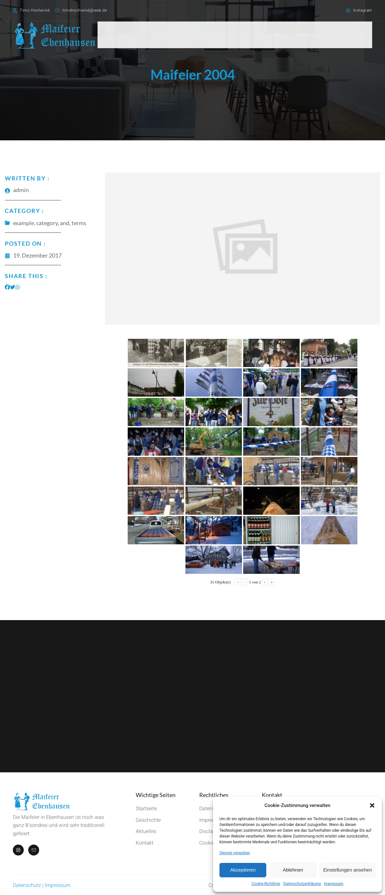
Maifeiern (270, 34)
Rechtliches (353, 34)
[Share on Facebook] (7, 287)
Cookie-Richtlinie (266, 884)
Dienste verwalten (234, 853)
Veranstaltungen (217, 34)
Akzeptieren (242, 870)
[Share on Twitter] (12, 287)
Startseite (165, 34)
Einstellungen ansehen (347, 870)
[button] (372, 805)
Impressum (333, 884)
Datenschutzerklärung (302, 884)
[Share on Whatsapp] (17, 287)
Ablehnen (293, 870)
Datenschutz (27, 885)
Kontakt (310, 34)
